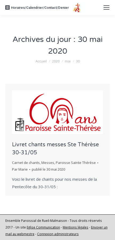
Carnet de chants (26, 162)
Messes (47, 162)
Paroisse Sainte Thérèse (76, 162)
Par (20, 169)
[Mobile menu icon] (106, 7)
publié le (48, 169)
